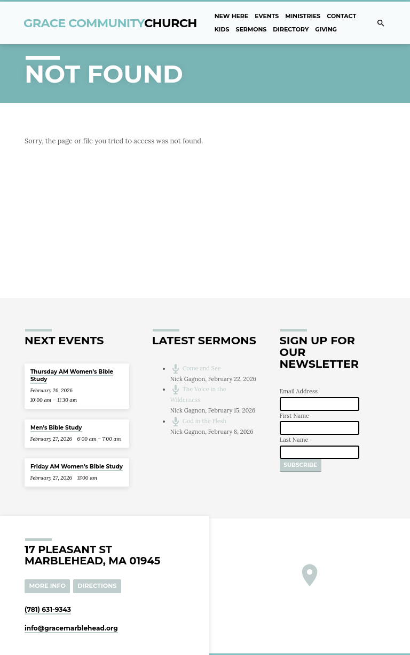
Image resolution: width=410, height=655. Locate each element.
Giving (326, 29)
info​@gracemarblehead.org (71, 628)
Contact (341, 16)
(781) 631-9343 (48, 609)
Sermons (250, 29)
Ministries (302, 16)
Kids (222, 29)
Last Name (294, 439)
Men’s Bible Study (56, 427)
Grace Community (110, 22)
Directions (96, 585)
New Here (231, 16)
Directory (291, 29)
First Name (294, 415)
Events (267, 16)
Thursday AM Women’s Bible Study (71, 375)
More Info (47, 585)
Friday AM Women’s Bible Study (76, 466)
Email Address (299, 391)
